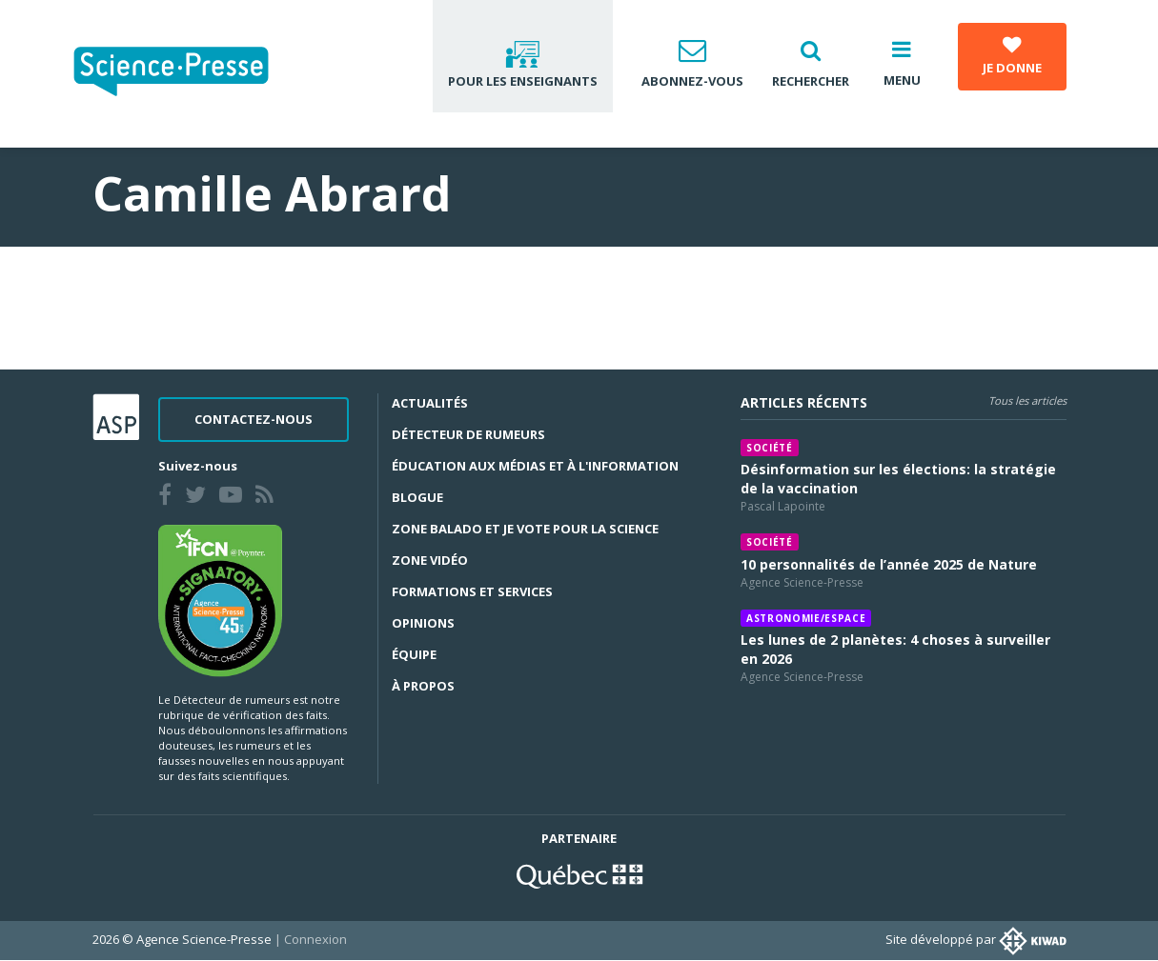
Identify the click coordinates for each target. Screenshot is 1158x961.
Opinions (423, 622)
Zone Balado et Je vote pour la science (525, 528)
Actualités (430, 402)
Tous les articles (1027, 400)
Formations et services (472, 591)
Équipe (414, 654)
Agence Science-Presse (802, 582)
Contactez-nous (253, 419)
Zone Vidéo (430, 560)
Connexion (315, 939)
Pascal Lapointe (783, 506)
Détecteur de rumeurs (468, 434)
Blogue (417, 497)
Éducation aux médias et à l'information (535, 465)
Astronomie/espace (805, 618)
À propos (423, 685)
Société (769, 447)
